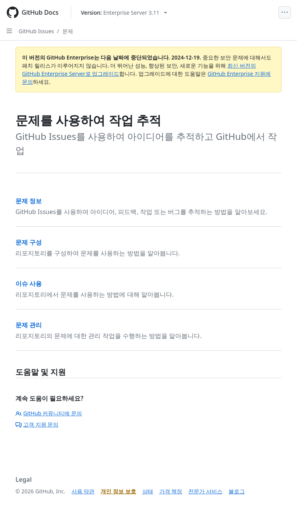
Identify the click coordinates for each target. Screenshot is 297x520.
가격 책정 (171, 491)
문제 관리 (28, 325)
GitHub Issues (36, 31)
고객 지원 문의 (36, 424)
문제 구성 (28, 242)
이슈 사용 (28, 283)
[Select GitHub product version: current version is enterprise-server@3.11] (124, 13)
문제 (67, 31)
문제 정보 (28, 201)
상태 (147, 491)
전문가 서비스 (205, 491)
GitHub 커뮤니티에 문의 (48, 413)
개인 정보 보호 (118, 491)
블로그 (237, 491)
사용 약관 (83, 491)
